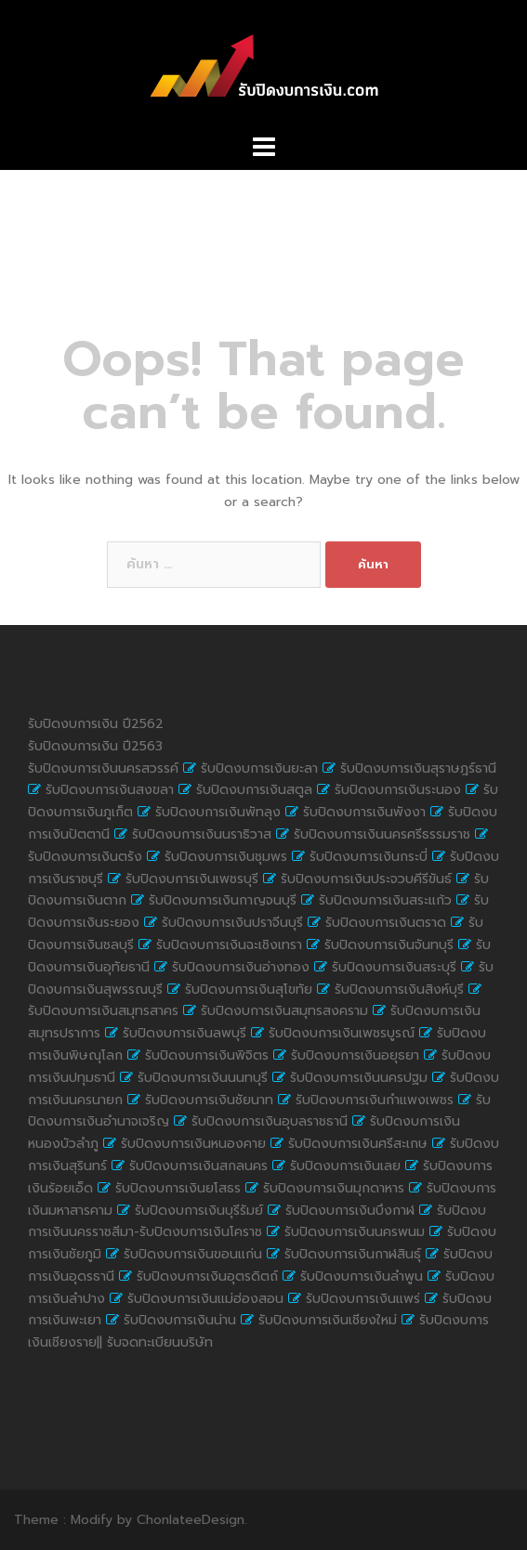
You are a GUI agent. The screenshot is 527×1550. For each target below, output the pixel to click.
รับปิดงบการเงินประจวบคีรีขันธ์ (366, 879)
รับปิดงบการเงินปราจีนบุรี (232, 922)
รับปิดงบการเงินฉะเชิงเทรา (229, 945)
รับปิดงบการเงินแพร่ (363, 1299)
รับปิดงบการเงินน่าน (180, 1320)
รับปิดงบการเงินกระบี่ (369, 856)
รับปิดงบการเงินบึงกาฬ (350, 1210)
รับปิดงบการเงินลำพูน (361, 1276)
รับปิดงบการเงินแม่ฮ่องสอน (205, 1299)
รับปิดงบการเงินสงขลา (110, 790)
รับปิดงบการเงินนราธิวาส (201, 834)
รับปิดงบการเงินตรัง (85, 856)
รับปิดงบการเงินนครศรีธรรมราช (382, 834)
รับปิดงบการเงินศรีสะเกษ (358, 1143)
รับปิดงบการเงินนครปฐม (359, 1078)
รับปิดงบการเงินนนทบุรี (203, 1078)
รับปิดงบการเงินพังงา (364, 812)
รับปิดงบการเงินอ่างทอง (241, 967)
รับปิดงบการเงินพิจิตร (207, 1055)
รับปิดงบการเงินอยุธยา (355, 1055)
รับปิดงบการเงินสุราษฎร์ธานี (418, 768)
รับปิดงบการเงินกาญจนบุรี (222, 900)
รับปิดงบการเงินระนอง (398, 790)
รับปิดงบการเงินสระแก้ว (385, 900)
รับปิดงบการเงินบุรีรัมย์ (199, 1210)
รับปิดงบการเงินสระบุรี (394, 967)
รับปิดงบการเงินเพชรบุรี (191, 879)
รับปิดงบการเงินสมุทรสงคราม (284, 1011)
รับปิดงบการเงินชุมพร (226, 856)
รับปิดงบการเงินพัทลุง (218, 812)
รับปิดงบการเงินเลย (345, 1166)
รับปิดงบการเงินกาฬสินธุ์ (352, 1254)
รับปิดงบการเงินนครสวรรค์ (103, 768)
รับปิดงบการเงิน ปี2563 (95, 746)
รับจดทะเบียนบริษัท (160, 1342)
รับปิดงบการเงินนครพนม (354, 1232)
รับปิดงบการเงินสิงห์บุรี (399, 989)
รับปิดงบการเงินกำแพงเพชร (375, 1100)
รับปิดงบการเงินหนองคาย (193, 1143)
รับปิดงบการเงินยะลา (259, 768)
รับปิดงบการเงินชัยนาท (209, 1100)
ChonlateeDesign (190, 1520)
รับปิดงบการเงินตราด (385, 922)
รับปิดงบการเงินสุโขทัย (248, 989)
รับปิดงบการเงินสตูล (254, 790)
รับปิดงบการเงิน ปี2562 (96, 724)
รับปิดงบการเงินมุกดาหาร (333, 1188)
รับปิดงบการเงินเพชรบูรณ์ (342, 1033)
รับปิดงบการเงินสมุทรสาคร (103, 1011)
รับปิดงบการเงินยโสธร (178, 1188)
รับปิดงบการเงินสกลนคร (198, 1166)
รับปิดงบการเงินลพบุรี (184, 1033)
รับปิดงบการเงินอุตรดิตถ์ (207, 1276)
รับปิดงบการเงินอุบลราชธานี (269, 1121)
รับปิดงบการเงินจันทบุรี (389, 945)
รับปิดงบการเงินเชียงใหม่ (327, 1320)
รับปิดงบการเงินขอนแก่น (193, 1254)
